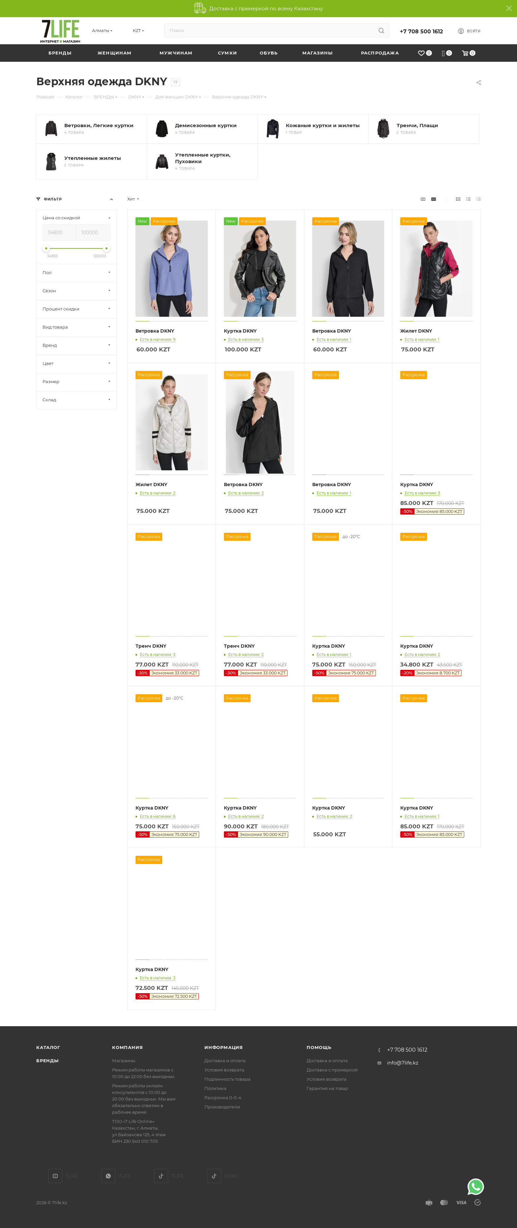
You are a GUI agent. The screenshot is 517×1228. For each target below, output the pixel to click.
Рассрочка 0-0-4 (222, 1097)
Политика (215, 1088)
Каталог (48, 1047)
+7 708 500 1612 (421, 31)
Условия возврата (224, 1069)
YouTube (55, 1176)
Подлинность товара (227, 1079)
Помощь (319, 1047)
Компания (127, 1047)
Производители (222, 1106)
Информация (223, 1047)
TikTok (161, 1176)
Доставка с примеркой (332, 1069)
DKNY (214, 1176)
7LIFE (108, 1176)
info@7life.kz (402, 1063)
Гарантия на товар (327, 1088)
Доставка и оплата (225, 1060)
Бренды (47, 1060)
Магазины (123, 1060)
